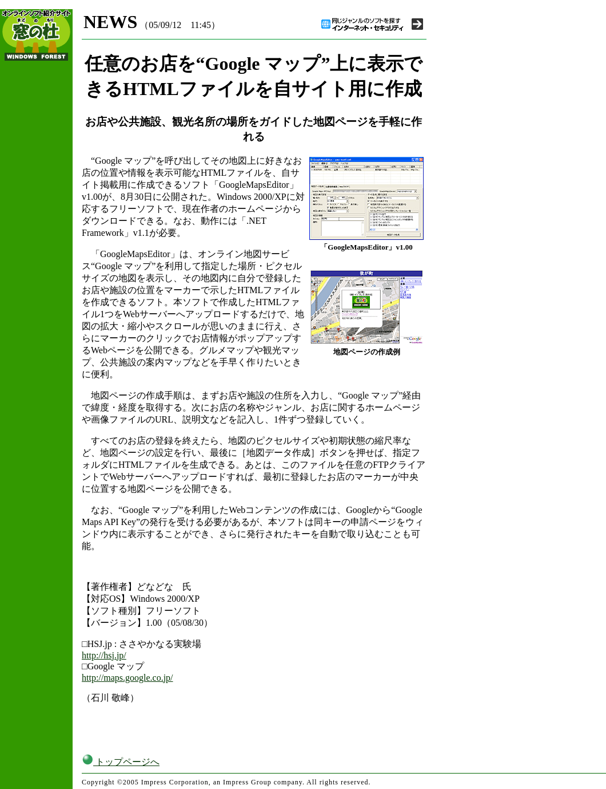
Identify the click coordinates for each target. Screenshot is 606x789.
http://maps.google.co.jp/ (127, 678)
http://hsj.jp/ (104, 655)
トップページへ (121, 762)
